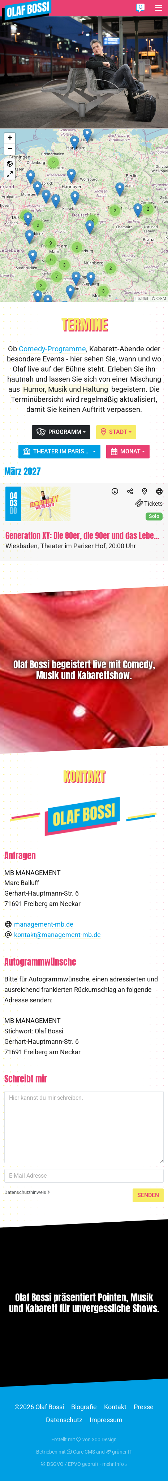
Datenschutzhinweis (27, 1192)
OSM (161, 298)
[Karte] (144, 492)
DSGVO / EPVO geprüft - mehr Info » (84, 1464)
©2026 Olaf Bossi (39, 1407)
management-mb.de (43, 924)
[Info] (115, 492)
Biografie (84, 1407)
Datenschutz (64, 1420)
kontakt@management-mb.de (57, 935)
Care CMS (81, 1452)
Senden (148, 1195)
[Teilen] (130, 492)
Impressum (106, 1420)
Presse (144, 1407)
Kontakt (115, 1407)
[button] (71, 175)
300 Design (104, 1439)
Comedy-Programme (52, 348)
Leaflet (141, 298)
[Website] (159, 492)
